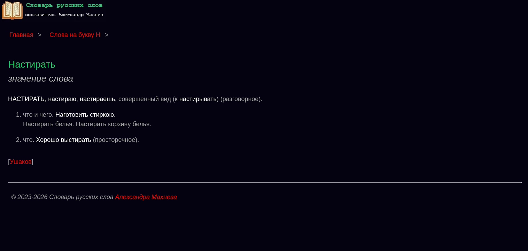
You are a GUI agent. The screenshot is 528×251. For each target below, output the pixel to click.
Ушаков (21, 161)
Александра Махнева (146, 196)
